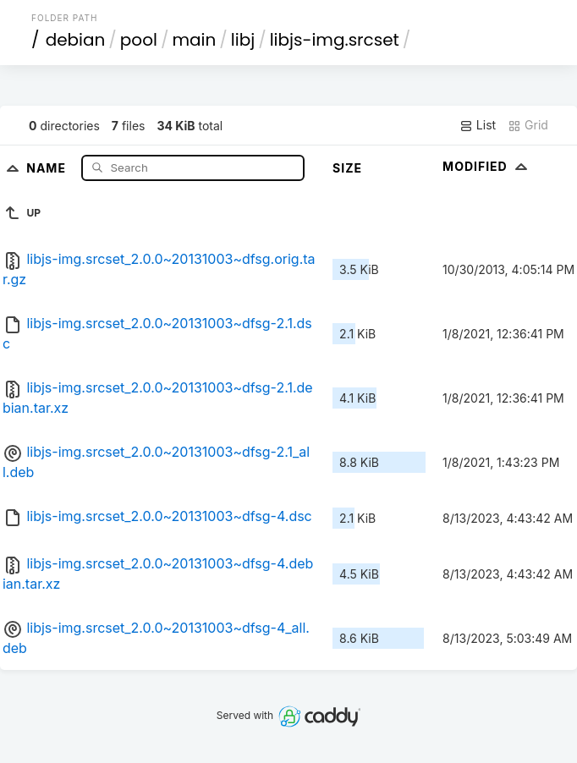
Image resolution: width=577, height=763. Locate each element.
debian (76, 40)
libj (243, 40)
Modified (486, 166)
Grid (528, 125)
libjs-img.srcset (334, 40)
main (194, 40)
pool (138, 40)
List (477, 125)
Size (347, 168)
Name (47, 167)
